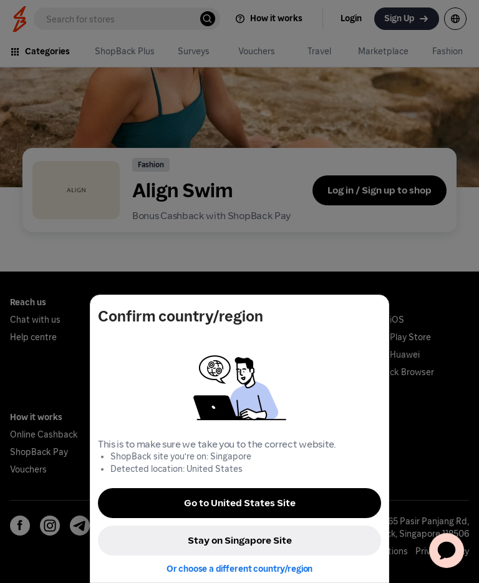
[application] (446, 550)
